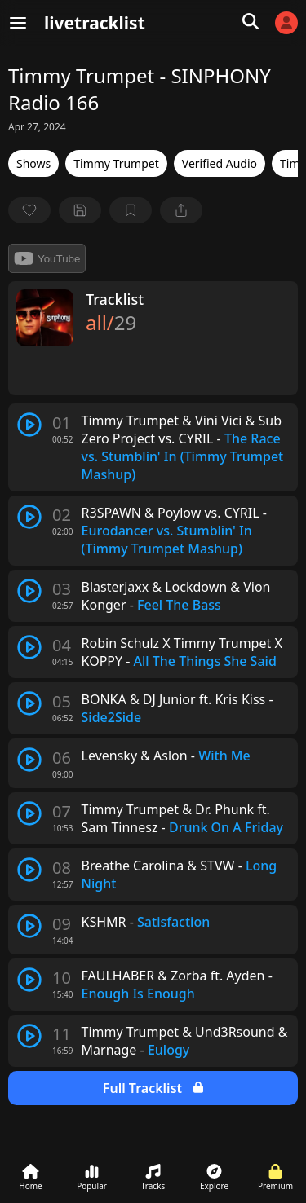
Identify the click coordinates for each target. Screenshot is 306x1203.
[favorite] (29, 210)
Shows (33, 163)
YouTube (47, 258)
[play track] (29, 425)
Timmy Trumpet (116, 163)
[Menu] (18, 23)
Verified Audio (219, 163)
